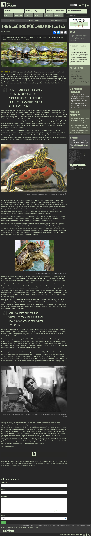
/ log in (36, 11)
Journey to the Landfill (77, 78)
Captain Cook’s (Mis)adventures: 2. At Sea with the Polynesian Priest (79, 55)
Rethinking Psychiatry (76, 76)
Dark (72, 5)
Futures (26, 15)
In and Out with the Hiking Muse (79, 103)
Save (4, 522)
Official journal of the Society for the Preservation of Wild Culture (19, 527)
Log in (77, 534)
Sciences (47, 15)
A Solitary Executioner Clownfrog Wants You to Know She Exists (79, 131)
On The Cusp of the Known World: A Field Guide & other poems (79, 97)
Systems (57, 15)
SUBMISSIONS (60, 11)
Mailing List (67, 534)
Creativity (7, 15)
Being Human (18, 15)
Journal (7, 11)
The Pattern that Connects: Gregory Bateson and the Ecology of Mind (79, 81)
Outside (36, 15)
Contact (61, 534)
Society (27, 11)
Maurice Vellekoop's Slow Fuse (78, 52)
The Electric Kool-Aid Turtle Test (79, 95)
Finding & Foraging (34, 20)
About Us (49, 11)
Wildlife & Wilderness (56, 20)
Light (75, 5)
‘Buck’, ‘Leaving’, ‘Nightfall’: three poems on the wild (79, 106)
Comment (4, 496)
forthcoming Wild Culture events (79, 146)
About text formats (60, 511)
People (73, 534)
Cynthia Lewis (6, 31)
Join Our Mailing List (74, 11)
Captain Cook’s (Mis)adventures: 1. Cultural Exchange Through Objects (79, 61)
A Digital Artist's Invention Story (79, 57)
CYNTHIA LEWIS (5, 461)
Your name (4, 482)
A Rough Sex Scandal (76, 71)
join (33, 11)
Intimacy (12, 20)
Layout (3, 515)
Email (3, 489)
